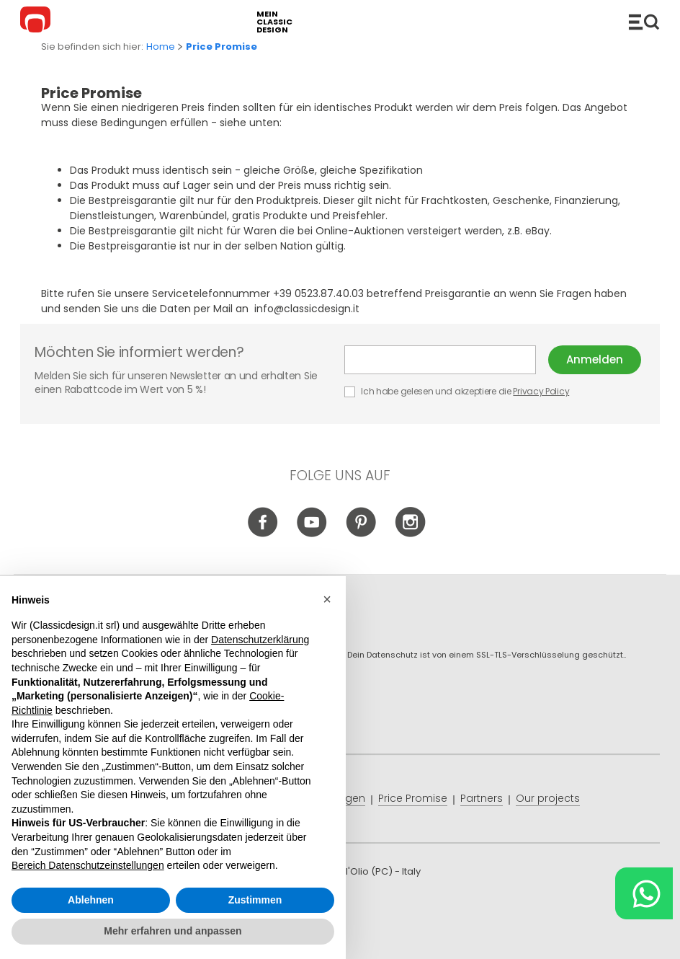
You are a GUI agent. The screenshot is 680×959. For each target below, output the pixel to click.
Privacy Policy (541, 391)
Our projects (548, 798)
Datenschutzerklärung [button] (260, 639)
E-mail (440, 359)
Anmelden (594, 359)
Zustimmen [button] (255, 900)
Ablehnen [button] (91, 900)
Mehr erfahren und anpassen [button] (172, 931)
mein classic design (274, 22)
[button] (327, 599)
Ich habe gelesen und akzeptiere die (457, 391)
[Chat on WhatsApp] (644, 893)
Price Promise (412, 798)
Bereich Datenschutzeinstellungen (88, 865)
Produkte (644, 21)
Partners (481, 798)
